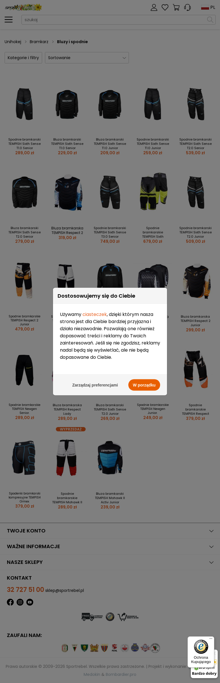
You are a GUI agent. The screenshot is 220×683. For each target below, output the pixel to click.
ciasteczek (94, 312)
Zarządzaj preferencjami (95, 383)
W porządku (144, 383)
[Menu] (210, 639)
